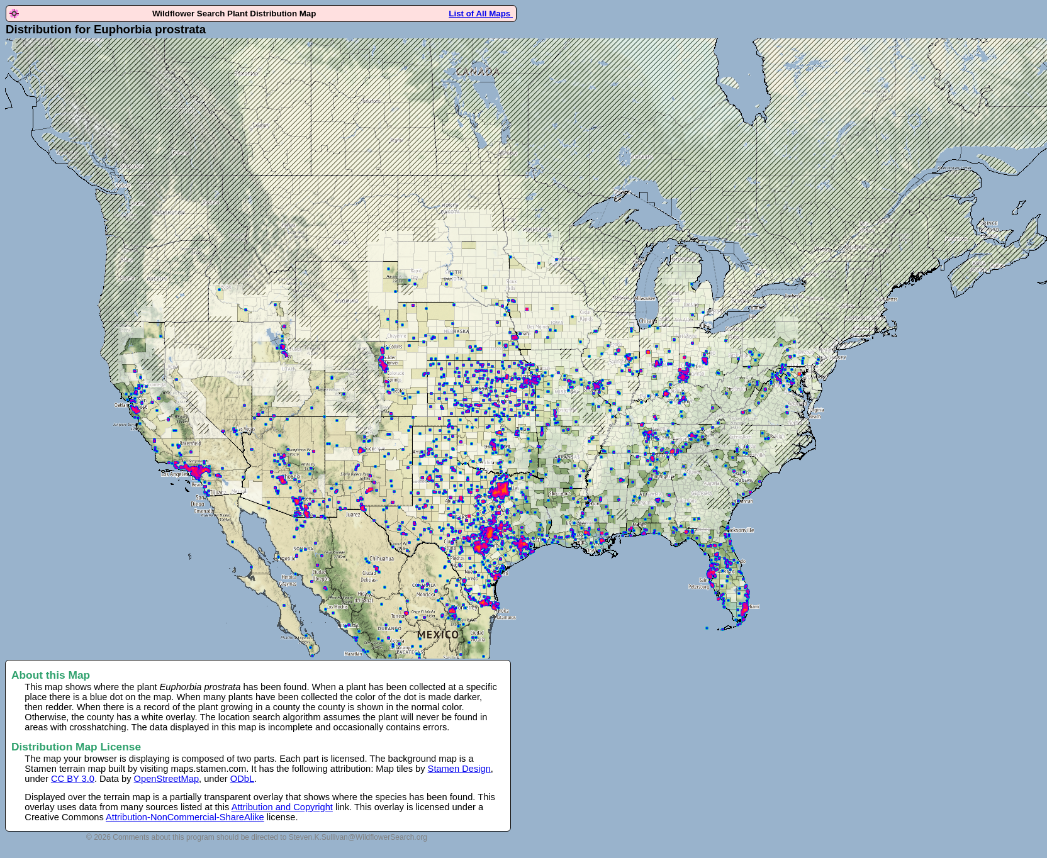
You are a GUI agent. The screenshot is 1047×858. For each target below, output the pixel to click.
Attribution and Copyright (282, 807)
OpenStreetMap (166, 779)
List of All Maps (481, 13)
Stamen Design (459, 769)
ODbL (242, 779)
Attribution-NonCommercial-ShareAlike (185, 817)
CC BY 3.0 (72, 779)
